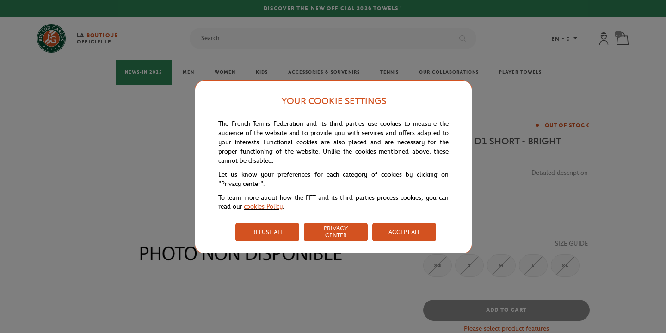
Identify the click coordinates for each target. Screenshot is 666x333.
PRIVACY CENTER (336, 232)
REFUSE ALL (267, 231)
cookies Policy (263, 206)
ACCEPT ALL (404, 231)
